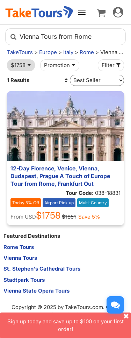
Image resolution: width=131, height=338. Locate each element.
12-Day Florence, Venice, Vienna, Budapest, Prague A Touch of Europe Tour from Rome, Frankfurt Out (60, 176)
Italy (68, 52)
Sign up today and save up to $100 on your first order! (69, 322)
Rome (87, 52)
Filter (112, 65)
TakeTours (20, 52)
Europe (48, 52)
